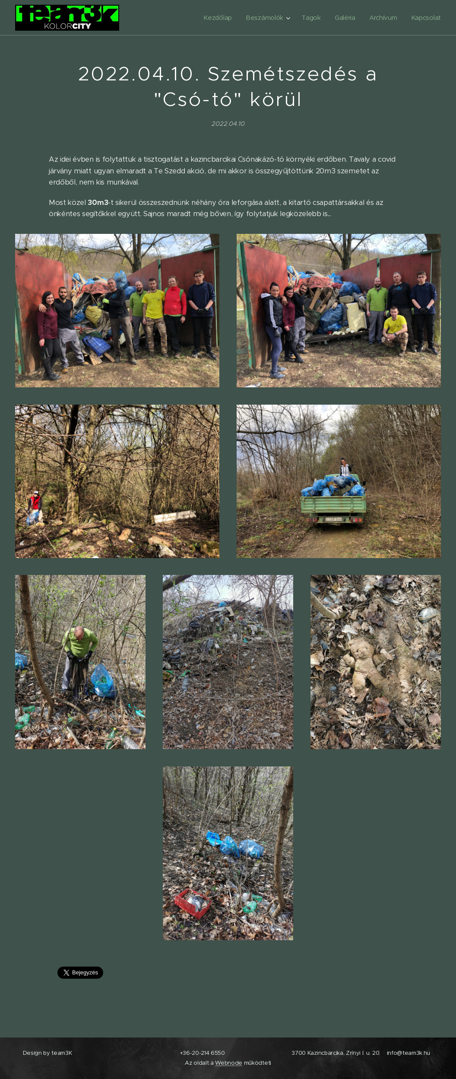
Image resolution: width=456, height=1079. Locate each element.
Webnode (228, 1062)
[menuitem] (215, 18)
